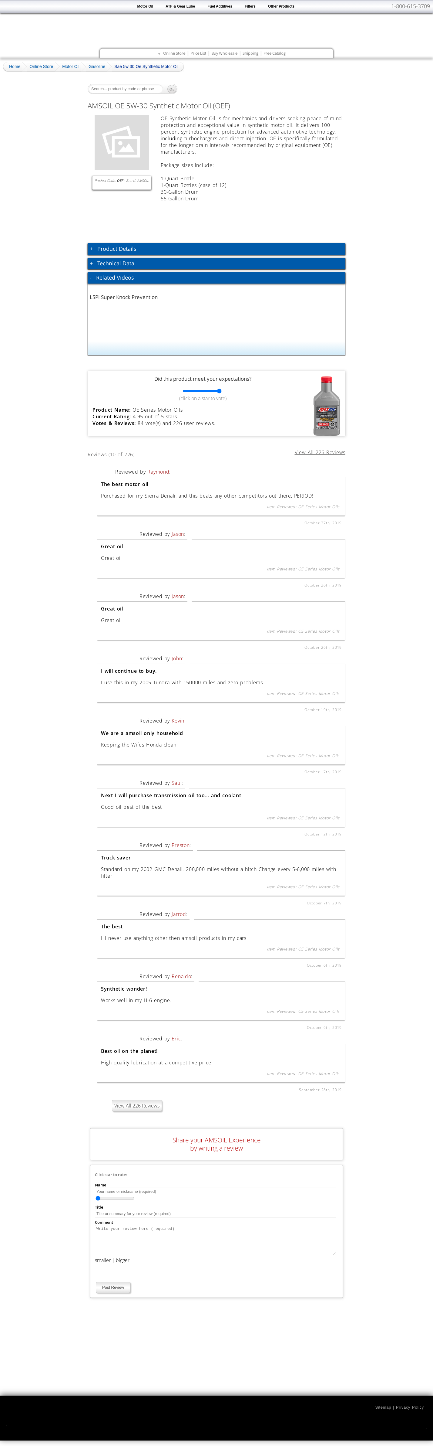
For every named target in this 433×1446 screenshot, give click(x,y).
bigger (122, 1265)
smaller (103, 1265)
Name (100, 1185)
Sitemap (383, 1412)
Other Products (281, 6)
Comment (104, 1222)
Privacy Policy (410, 1412)
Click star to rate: (111, 1174)
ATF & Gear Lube (180, 6)
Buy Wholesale (224, 53)
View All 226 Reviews (136, 1105)
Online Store (174, 53)
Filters (250, 6)
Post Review (113, 1293)
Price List (198, 53)
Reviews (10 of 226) (118, 453)
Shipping (250, 53)
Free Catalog (274, 53)
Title (99, 1207)
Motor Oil (145, 6)
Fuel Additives (219, 6)
